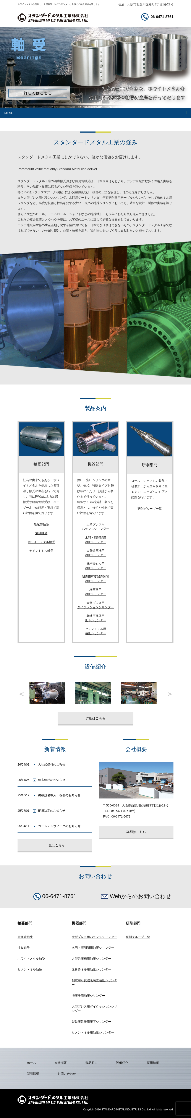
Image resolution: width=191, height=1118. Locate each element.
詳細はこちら (95, 718)
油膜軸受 (41, 533)
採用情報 (153, 1062)
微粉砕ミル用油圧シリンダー (91, 969)
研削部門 (149, 465)
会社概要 (61, 1062)
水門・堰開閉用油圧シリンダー (93, 947)
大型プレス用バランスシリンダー (94, 937)
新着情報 (33, 1073)
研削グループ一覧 (150, 508)
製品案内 (91, 1062)
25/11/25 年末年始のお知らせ (42, 780)
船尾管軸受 (41, 524)
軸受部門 (41, 464)
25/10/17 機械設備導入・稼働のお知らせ (49, 795)
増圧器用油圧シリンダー (88, 995)
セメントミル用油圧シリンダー (93, 1032)
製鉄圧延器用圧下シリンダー (91, 1021)
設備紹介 (122, 1062)
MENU (8, 113)
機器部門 (95, 464)
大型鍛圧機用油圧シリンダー (91, 958)
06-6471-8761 (157, 17)
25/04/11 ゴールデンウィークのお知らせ (49, 826)
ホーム (31, 1062)
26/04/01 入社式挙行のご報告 (42, 764)
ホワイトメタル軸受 (41, 542)
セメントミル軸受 (41, 550)
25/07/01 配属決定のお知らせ (42, 810)
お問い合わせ (67, 1073)
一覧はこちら (55, 845)
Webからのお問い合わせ (136, 896)
